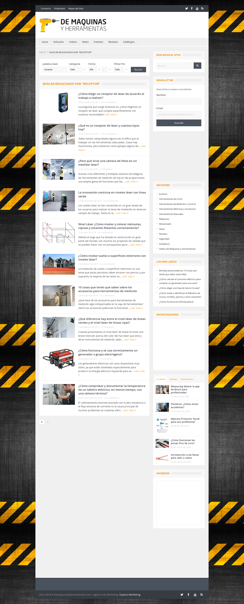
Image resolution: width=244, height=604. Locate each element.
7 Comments (105, 358)
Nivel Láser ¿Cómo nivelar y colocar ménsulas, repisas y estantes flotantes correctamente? (109, 226)
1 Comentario (105, 169)
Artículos (58, 41)
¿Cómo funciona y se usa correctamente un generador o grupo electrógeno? (108, 352)
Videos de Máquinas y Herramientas (177, 248)
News (85, 41)
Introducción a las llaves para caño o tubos (185, 456)
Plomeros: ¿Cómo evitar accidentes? (184, 405)
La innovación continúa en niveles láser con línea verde (112, 194)
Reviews (113, 41)
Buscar (138, 69)
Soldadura (164, 243)
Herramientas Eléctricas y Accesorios (177, 208)
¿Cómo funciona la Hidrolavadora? (176, 301)
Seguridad (164, 238)
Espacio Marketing (129, 594)
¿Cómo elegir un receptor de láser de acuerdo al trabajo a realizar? (111, 95)
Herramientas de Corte (170, 198)
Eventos (98, 41)
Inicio (45, 41)
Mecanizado (165, 223)
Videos (73, 41)
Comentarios (187, 379)
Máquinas (164, 218)
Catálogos (129, 41)
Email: (160, 108)
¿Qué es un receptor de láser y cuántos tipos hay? (108, 127)
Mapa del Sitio (75, 8)
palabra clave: (50, 64)
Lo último (161, 379)
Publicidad (59, 8)
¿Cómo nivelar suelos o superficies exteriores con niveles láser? (112, 257)
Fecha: (92, 64)
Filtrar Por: (120, 64)
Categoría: (75, 64)
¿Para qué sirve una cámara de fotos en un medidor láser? (107, 162)
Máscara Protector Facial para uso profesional (185, 420)
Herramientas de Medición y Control (177, 204)
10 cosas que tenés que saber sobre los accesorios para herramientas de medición (107, 289)
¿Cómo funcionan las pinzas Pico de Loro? (183, 442)
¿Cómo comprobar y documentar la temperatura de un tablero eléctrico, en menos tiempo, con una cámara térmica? (111, 389)
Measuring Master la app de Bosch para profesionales (185, 389)
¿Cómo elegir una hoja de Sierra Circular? (179, 288)
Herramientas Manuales (171, 214)
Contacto (46, 8)
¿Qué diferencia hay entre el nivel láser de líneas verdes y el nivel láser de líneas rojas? (112, 320)
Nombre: (161, 95)
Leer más (111, 114)
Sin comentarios (108, 102)
